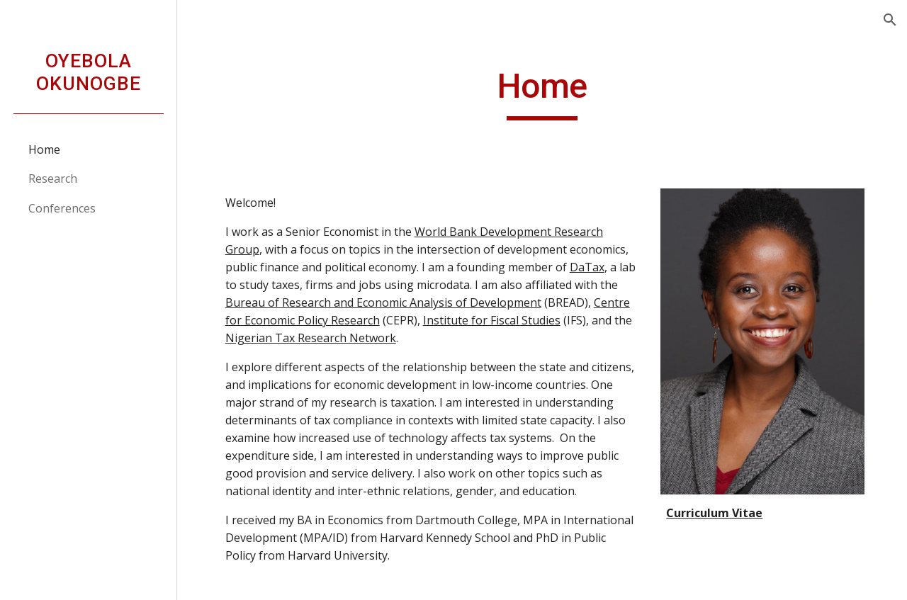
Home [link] (44, 149)
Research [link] (52, 178)
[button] (890, 20)
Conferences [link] (62, 208)
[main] (542, 93)
